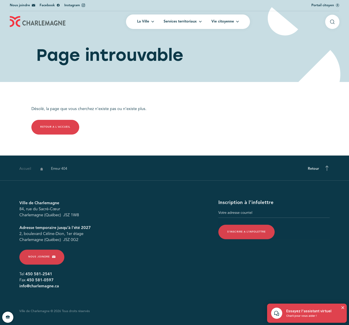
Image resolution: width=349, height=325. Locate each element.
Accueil (25, 171)
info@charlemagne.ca (39, 287)
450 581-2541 (38, 275)
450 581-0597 (40, 281)
